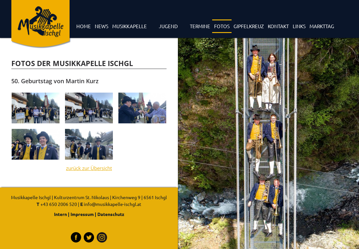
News (101, 26)
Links (299, 26)
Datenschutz (110, 214)
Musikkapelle (129, 26)
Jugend (168, 26)
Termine (200, 26)
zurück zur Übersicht (89, 168)
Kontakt (278, 26)
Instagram (102, 237)
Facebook (76, 237)
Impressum (82, 214)
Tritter (89, 237)
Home (83, 26)
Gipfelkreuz (249, 26)
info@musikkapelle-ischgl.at (112, 204)
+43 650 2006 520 (58, 204)
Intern (60, 214)
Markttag (322, 26)
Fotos (222, 26)
